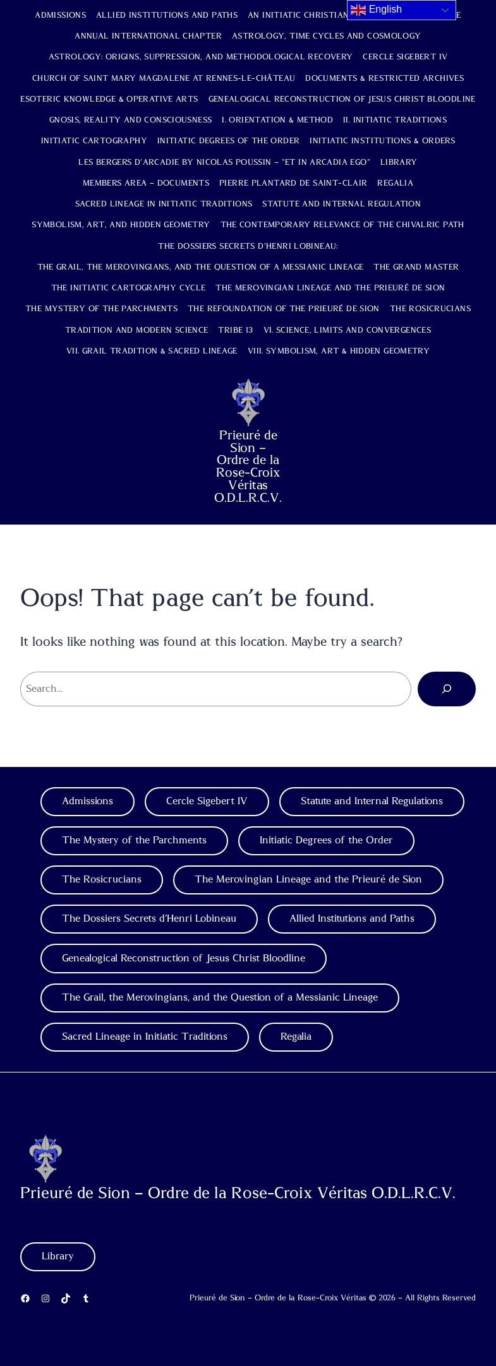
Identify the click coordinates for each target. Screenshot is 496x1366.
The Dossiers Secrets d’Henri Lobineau (149, 918)
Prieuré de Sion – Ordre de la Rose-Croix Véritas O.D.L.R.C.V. (248, 466)
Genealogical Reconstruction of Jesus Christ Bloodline (342, 99)
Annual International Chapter (148, 36)
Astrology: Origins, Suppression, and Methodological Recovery (201, 57)
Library (399, 162)
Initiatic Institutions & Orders (382, 141)
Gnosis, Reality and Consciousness (130, 120)
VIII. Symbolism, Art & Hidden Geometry (339, 351)
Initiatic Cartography (94, 141)
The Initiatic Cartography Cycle (128, 288)
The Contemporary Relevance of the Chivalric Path (342, 225)
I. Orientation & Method (277, 120)
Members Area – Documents (146, 183)
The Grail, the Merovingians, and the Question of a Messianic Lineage (200, 267)
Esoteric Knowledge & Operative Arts (109, 99)
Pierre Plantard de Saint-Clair (293, 183)
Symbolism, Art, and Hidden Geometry (121, 225)
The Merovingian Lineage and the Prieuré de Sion (330, 288)
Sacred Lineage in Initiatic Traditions (163, 204)
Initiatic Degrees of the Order (228, 141)
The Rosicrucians (430, 309)
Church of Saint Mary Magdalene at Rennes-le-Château (163, 78)
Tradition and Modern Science (137, 330)
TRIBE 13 (235, 330)
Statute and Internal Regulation (341, 204)
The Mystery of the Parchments (101, 309)
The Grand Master (416, 267)
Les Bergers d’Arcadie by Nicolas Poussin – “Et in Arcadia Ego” (224, 162)
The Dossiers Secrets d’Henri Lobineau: (247, 246)
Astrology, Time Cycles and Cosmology (326, 36)
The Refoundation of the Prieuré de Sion (284, 309)
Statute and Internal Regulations (372, 801)
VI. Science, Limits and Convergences (347, 330)
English (376, 10)
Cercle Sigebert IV (405, 57)
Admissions (60, 15)
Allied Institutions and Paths (167, 15)
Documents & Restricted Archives (384, 78)
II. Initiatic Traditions (395, 120)
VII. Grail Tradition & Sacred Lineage (152, 351)
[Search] (447, 689)
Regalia (395, 183)
